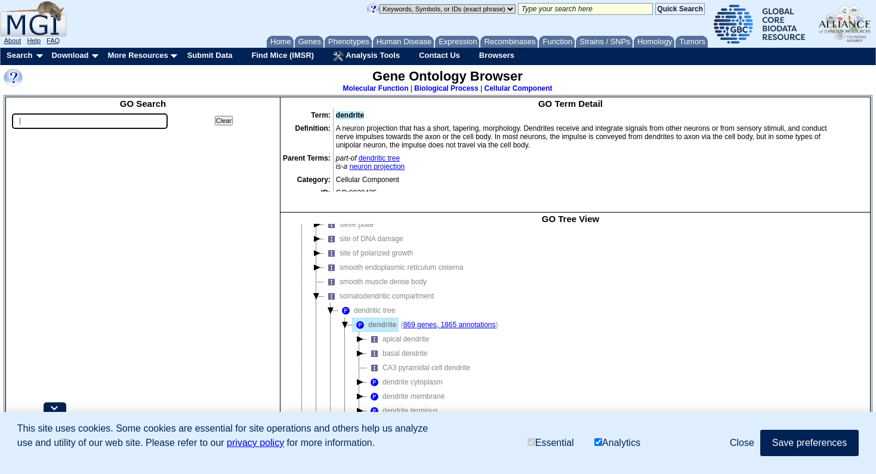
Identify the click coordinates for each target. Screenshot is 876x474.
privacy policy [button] (255, 443)
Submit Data (210, 55)
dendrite (374, 315)
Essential (551, 443)
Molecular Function (376, 88)
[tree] (570, 327)
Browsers (496, 55)
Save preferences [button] (809, 443)
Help (34, 40)
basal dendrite (397, 344)
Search (19, 55)
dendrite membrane (406, 387)
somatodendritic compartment (379, 286)
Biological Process (446, 88)
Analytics (617, 443)
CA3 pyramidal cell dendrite (418, 358)
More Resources (137, 55)
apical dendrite (398, 329)
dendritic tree (379, 158)
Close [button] (742, 443)
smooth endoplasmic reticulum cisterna (393, 258)
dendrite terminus (402, 401)
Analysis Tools (366, 56)
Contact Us (439, 55)
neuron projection (377, 166)
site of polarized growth (368, 243)
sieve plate (349, 215)
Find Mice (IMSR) (282, 55)
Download (69, 55)
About (12, 40)
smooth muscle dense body (375, 272)
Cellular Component (518, 88)
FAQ (53, 40)
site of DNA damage (363, 229)
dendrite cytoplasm (405, 372)
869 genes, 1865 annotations (449, 315)
